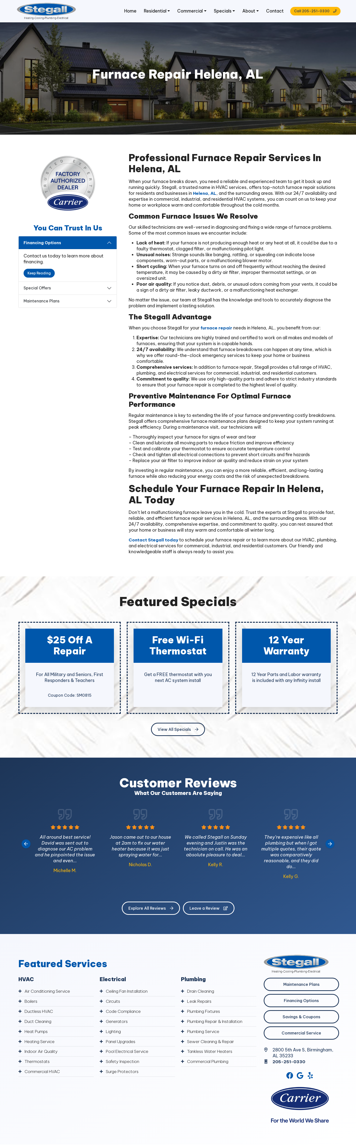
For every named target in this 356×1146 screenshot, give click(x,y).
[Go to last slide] (26, 846)
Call (312, 12)
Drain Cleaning (202, 993)
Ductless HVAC (40, 1013)
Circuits (114, 1003)
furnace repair (217, 330)
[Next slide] (330, 846)
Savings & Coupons (301, 1019)
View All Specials (178, 731)
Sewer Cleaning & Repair (212, 1042)
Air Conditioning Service (49, 993)
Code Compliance (124, 1013)
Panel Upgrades (122, 1042)
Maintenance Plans (41, 303)
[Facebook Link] (289, 1078)
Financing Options (42, 244)
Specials (219, 12)
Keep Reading (39, 275)
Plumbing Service (204, 1032)
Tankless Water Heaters (211, 1052)
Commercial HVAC (43, 1072)
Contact (272, 12)
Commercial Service (301, 1035)
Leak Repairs (200, 1003)
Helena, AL (205, 195)
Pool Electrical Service (129, 1052)
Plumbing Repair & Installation (217, 1023)
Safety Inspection (124, 1062)
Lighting (114, 1032)
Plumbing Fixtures (205, 1013)
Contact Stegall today (154, 542)
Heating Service (41, 1042)
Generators (117, 1023)
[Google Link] (300, 1078)
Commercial (186, 12)
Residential (151, 12)
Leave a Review (209, 910)
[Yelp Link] (311, 1078)
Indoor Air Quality (42, 1052)
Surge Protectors (123, 1072)
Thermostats (38, 1062)
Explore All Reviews (150, 910)
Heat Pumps (37, 1032)
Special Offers (37, 290)
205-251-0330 (290, 1064)
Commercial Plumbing (209, 1062)
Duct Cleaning (39, 1023)
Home (126, 12)
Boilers (31, 1003)
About (245, 12)
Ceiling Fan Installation (129, 993)
